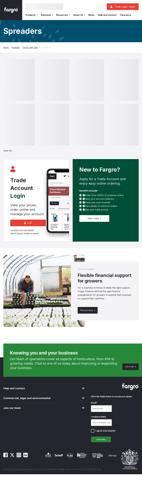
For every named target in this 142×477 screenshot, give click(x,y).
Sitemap (112, 458)
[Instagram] (19, 459)
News (91, 15)
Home (6, 47)
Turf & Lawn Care (30, 47)
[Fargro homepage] (11, 10)
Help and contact (107, 15)
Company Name (98, 418)
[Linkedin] (25, 459)
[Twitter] (12, 459)
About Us (79, 15)
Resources (63, 15)
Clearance (125, 15)
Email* (94, 404)
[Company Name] (101, 424)
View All (7, 150)
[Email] (101, 410)
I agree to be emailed (105, 432)
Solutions (47, 15)
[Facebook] (5, 459)
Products (31, 15)
